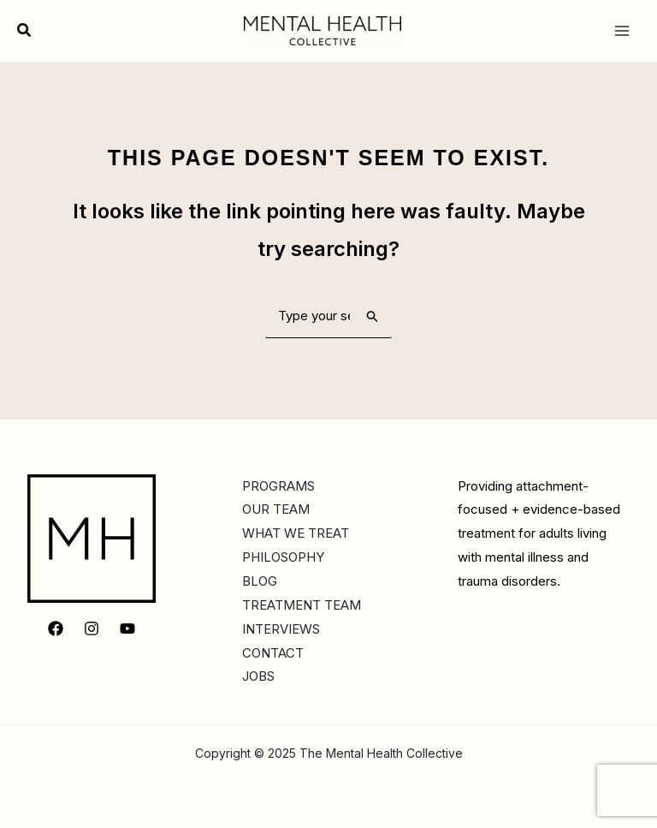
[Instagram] (91, 628)
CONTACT (273, 653)
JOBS (258, 676)
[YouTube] (127, 628)
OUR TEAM (276, 509)
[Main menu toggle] (622, 30)
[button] (25, 30)
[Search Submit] (373, 316)
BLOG (259, 581)
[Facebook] (55, 628)
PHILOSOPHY (283, 557)
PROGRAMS (278, 486)
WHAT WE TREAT (295, 533)
